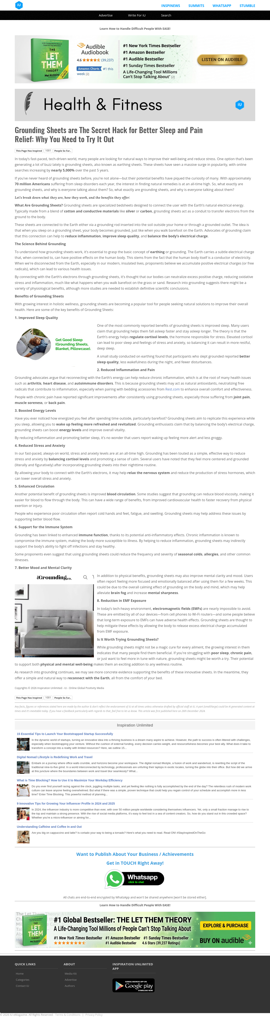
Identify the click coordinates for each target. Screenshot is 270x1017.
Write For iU (137, 15)
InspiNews (170, 5)
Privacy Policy (94, 1015)
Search (166, 15)
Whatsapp (222, 5)
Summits (196, 5)
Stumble (247, 5)
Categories (22, 980)
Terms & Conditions (67, 1015)
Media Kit (71, 973)
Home (20, 973)
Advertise (105, 15)
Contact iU (22, 986)
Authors (70, 986)
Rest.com (172, 389)
